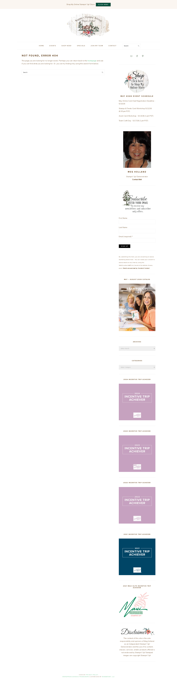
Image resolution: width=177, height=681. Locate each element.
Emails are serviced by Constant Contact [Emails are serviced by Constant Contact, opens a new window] (136, 268)
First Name (123, 218)
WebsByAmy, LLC (108, 676)
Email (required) (126, 236)
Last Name (123, 227)
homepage (92, 61)
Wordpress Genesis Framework (75, 676)
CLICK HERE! (103, 4)
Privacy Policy (92, 674)
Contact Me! (137, 179)
